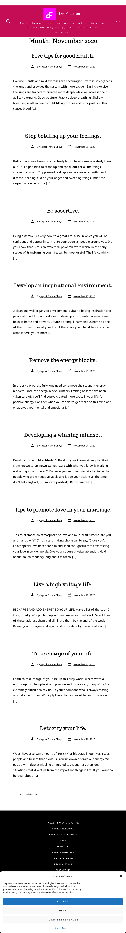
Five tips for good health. (63, 56)
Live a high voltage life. (63, 584)
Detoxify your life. (63, 728)
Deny (63, 910)
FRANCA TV (63, 846)
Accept (63, 901)
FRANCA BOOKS (63, 864)
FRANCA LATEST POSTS (63, 834)
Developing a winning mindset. (63, 435)
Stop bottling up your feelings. (63, 136)
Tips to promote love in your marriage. (63, 509)
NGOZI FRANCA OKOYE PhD (63, 822)
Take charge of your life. (63, 653)
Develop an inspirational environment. (63, 285)
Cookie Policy (61, 928)
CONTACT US (63, 870)
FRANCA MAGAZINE (63, 852)
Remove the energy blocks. (63, 360)
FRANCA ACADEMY (63, 858)
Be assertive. (63, 210)
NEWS (63, 840)
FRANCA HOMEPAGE (63, 828)
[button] (121, 876)
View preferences (63, 919)
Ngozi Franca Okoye (51, 66)
